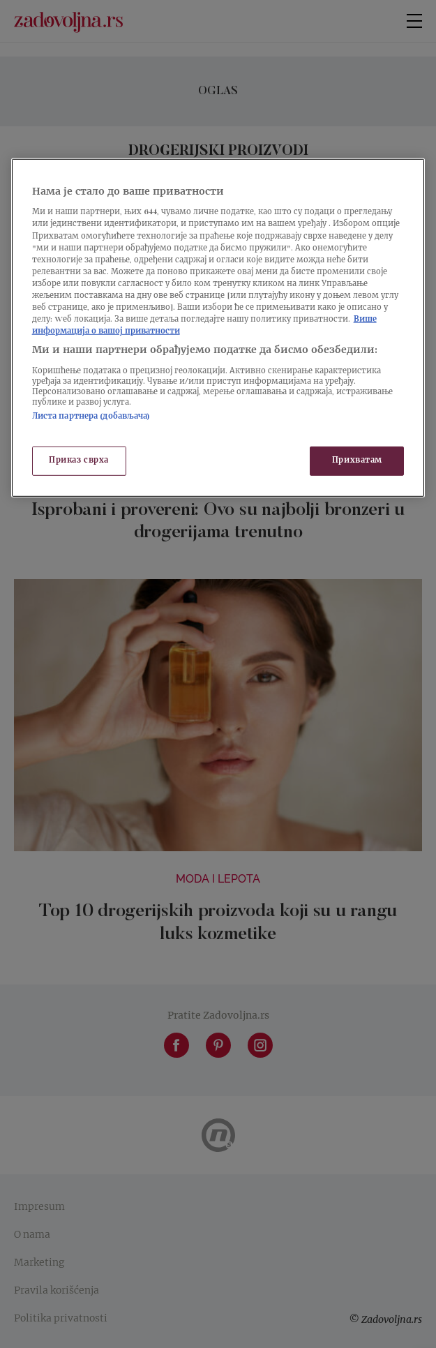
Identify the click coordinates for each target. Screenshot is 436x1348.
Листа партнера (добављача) (91, 416)
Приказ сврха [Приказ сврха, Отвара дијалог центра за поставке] (79, 461)
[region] (218, 327)
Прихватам (357, 461)
